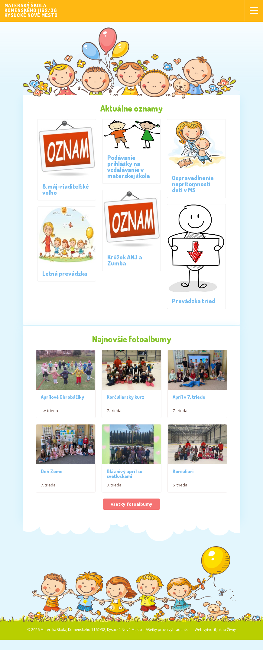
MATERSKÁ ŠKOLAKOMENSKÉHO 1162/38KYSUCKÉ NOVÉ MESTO (31, 10)
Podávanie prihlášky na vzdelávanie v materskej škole (128, 167)
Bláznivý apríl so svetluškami (124, 487)
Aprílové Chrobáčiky (62, 397)
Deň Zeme (52, 485)
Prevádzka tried (193, 301)
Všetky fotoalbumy (131, 517)
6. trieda (180, 498)
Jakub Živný (226, 642)
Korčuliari (183, 485)
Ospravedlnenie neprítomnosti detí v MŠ (193, 184)
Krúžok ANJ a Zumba (124, 260)
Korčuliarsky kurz (125, 397)
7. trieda (114, 410)
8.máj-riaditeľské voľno (65, 189)
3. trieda (114, 498)
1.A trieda (49, 410)
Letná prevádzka (64, 273)
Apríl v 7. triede (189, 397)
